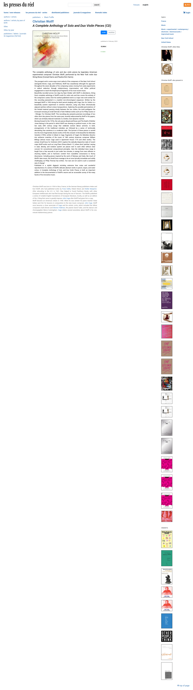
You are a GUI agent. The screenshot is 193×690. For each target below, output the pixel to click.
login (186, 12)
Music (163, 25)
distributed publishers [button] (60, 13)
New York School (167, 38)
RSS (187, 5)
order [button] (104, 32)
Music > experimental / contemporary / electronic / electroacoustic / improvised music (175, 31)
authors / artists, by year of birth (14, 21)
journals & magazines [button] (82, 13)
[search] (80, 5)
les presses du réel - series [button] (36, 13)
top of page (183, 685)
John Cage (66, 198)
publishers (37, 17)
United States (166, 42)
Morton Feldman (59, 208)
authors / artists (10, 17)
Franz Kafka (66, 189)
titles (6, 27)
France (163, 21)
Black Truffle (49, 17)
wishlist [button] (111, 32)
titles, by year (9, 30)
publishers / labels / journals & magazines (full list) (15, 35)
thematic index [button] (101, 13)
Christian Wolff (43, 21)
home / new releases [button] (12, 13)
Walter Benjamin (91, 189)
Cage (60, 205)
